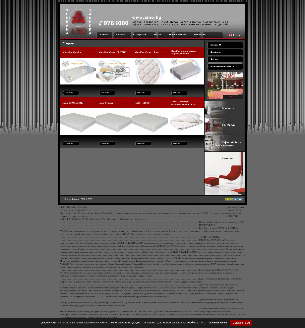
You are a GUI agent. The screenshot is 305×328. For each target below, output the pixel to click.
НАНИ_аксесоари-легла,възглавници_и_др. (183, 102)
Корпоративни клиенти (222, 66)
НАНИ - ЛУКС (142, 103)
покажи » (68, 92)
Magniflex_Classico (72, 52)
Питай (157, 34)
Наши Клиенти (177, 34)
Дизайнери (216, 52)
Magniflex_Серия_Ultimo (147, 52)
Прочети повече (218, 322)
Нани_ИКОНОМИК (73, 103)
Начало (104, 34)
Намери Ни (200, 34)
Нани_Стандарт (107, 103)
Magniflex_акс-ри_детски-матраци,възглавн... (183, 52)
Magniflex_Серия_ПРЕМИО (113, 52)
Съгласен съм (241, 322)
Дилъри (214, 59)
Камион (214, 45)
